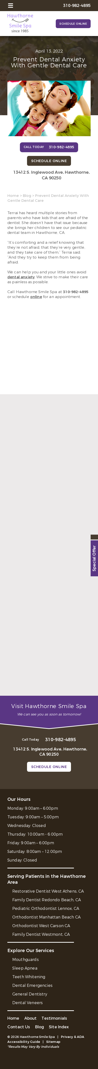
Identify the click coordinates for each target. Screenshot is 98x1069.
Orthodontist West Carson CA (41, 925)
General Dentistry (29, 994)
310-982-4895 (75, 291)
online (36, 296)
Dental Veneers (27, 1002)
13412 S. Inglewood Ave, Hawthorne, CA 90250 (51, 175)
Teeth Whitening (28, 976)
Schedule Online (73, 24)
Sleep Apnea (24, 968)
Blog (27, 195)
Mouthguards (25, 959)
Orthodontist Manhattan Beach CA (46, 917)
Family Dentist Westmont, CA (41, 934)
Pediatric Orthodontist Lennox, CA (45, 908)
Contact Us (18, 1027)
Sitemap (53, 1042)
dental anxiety (21, 277)
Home (13, 195)
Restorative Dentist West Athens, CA (48, 891)
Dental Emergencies (32, 985)
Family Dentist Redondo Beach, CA (46, 899)
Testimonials (54, 1018)
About (30, 1018)
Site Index (59, 1027)
